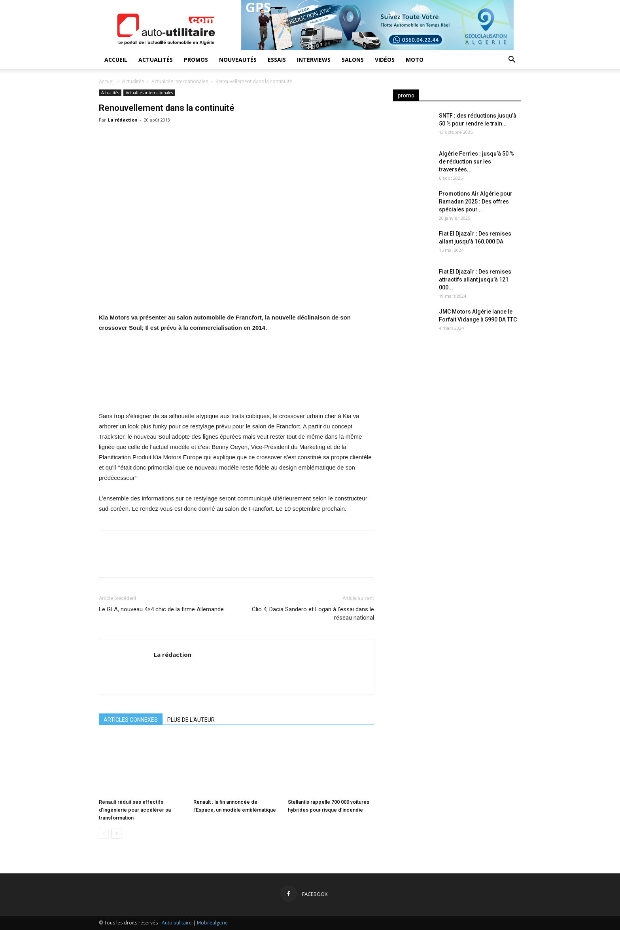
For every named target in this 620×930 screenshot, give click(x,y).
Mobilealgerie (212, 922)
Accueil (115, 59)
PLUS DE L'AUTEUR (191, 720)
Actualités (155, 59)
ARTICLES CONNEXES (131, 720)
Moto (414, 59)
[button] (511, 60)
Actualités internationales (179, 81)
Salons (353, 59)
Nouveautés (238, 59)
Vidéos (385, 59)
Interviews (314, 59)
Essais (277, 59)
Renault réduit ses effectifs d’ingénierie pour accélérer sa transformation (135, 810)
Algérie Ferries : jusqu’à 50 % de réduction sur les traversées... (476, 161)
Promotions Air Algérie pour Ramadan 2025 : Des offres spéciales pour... (475, 201)
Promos (196, 59)
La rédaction (123, 120)
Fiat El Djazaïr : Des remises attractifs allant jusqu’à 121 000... (475, 279)
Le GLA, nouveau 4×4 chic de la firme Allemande (161, 609)
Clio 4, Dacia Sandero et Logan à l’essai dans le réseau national (313, 613)
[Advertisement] (457, 403)
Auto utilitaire (177, 922)
